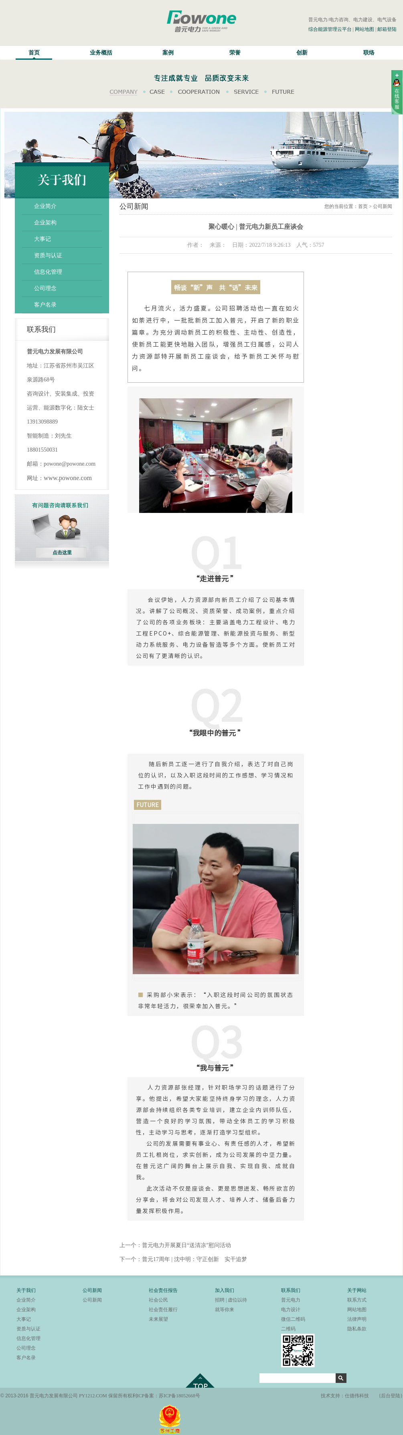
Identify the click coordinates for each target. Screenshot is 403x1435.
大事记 (42, 239)
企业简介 (45, 206)
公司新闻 (92, 1290)
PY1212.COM (93, 1396)
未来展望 (158, 1319)
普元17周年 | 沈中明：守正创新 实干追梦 (194, 1259)
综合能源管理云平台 (330, 29)
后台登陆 (390, 1396)
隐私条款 (357, 1329)
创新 (302, 53)
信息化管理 (48, 272)
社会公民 (158, 1300)
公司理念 (45, 288)
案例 (168, 53)
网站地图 (364, 29)
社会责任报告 (163, 1290)
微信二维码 (293, 1319)
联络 (369, 53)
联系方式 (357, 1300)
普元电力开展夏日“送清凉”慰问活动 (186, 1245)
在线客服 (397, 99)
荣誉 (235, 53)
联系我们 (290, 1290)
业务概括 (101, 53)
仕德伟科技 (357, 1396)
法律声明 (357, 1319)
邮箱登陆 (387, 29)
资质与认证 (48, 255)
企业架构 (45, 223)
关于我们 (26, 1290)
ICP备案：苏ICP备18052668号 (168, 1396)
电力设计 (290, 1309)
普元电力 (290, 1300)
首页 (34, 53)
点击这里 (62, 552)
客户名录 (45, 305)
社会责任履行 (163, 1309)
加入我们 (224, 1290)
